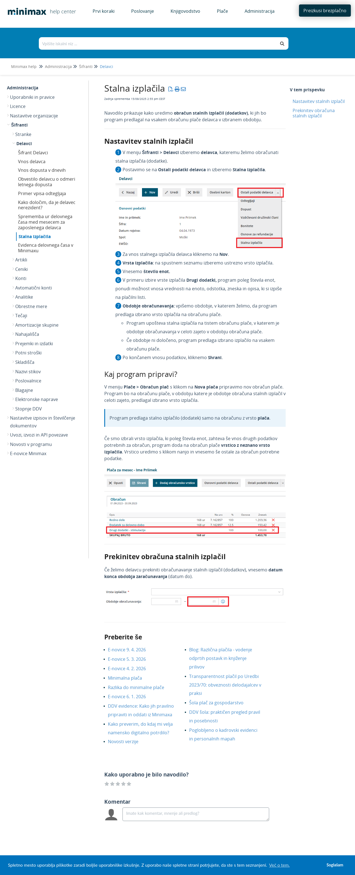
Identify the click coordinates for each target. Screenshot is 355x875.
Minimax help (24, 66)
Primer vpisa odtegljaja (42, 193)
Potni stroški (28, 353)
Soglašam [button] (334, 865)
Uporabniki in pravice (32, 97)
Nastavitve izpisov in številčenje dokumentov (42, 422)
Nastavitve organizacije (34, 116)
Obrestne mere (31, 306)
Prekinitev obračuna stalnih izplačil (314, 113)
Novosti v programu (31, 444)
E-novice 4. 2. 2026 (131, 668)
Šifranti (86, 66)
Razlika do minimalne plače (140, 687)
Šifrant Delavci (33, 153)
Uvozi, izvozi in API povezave (39, 435)
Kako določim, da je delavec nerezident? (46, 205)
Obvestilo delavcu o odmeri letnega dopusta (46, 182)
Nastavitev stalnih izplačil (319, 101)
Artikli (21, 260)
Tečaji (21, 315)
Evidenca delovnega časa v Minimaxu (45, 248)
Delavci (106, 66)
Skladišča (24, 362)
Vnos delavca (31, 161)
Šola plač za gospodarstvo (220, 703)
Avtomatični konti (33, 288)
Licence (18, 106)
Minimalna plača (129, 678)
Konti (20, 278)
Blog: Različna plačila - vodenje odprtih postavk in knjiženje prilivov (220, 658)
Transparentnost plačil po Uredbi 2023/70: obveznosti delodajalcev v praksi (225, 685)
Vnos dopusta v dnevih (42, 170)
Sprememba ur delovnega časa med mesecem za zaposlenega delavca (45, 222)
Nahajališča (27, 334)
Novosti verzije (127, 741)
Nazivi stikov (28, 372)
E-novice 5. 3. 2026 (131, 659)
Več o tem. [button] (279, 865)
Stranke (23, 134)
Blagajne (24, 390)
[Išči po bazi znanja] (158, 43)
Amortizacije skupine (37, 325)
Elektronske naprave (36, 399)
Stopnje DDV (28, 409)
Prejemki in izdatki (34, 344)
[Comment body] (195, 814)
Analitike (24, 297)
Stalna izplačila (35, 236)
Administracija (58, 66)
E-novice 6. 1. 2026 (131, 697)
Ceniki (21, 269)
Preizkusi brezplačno (324, 10)
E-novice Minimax (28, 453)
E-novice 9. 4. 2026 (131, 650)
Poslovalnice (28, 381)
